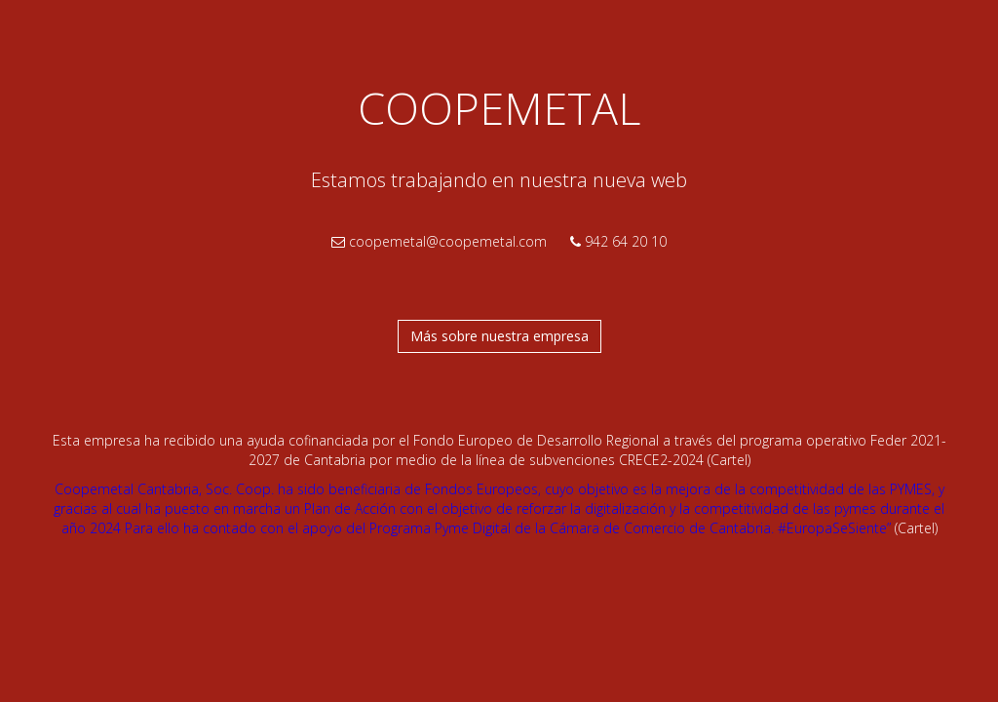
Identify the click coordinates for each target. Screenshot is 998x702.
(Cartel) (729, 459)
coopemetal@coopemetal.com (439, 241)
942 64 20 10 (618, 241)
